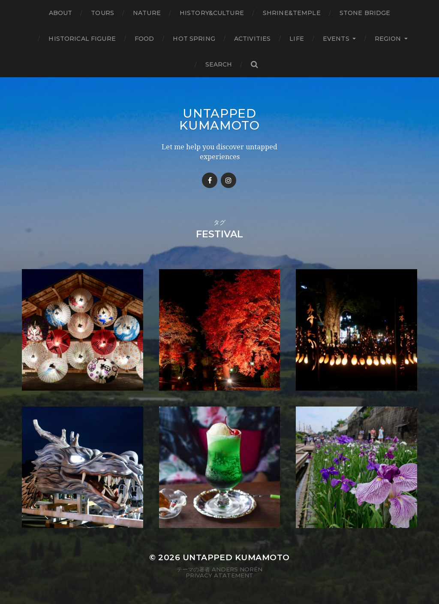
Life (296, 38)
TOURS (102, 13)
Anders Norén (237, 569)
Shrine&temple (292, 13)
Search (218, 64)
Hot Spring (194, 38)
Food (144, 38)
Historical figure (81, 38)
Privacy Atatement (219, 575)
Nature (147, 13)
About (60, 13)
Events (336, 38)
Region (388, 38)
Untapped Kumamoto (219, 119)
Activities (252, 38)
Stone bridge (365, 13)
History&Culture (212, 13)
